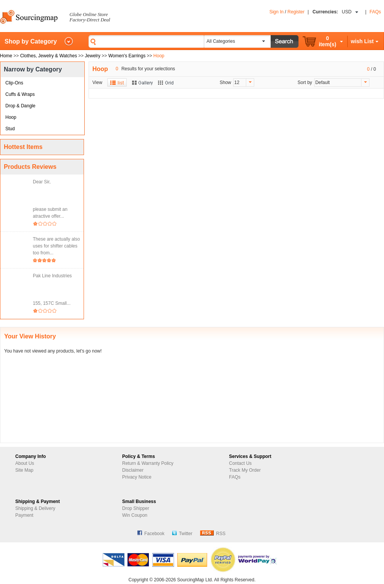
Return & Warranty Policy (147, 463)
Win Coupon (134, 515)
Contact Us (240, 463)
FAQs (375, 12)
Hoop (10, 117)
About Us (24, 463)
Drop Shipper (135, 508)
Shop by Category (31, 41)
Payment (24, 515)
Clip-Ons (14, 83)
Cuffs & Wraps (20, 94)
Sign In (276, 12)
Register (296, 12)
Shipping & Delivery (35, 508)
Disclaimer (133, 470)
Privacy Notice (137, 477)
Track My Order (245, 470)
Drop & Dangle (20, 105)
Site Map (24, 470)
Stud (10, 128)
